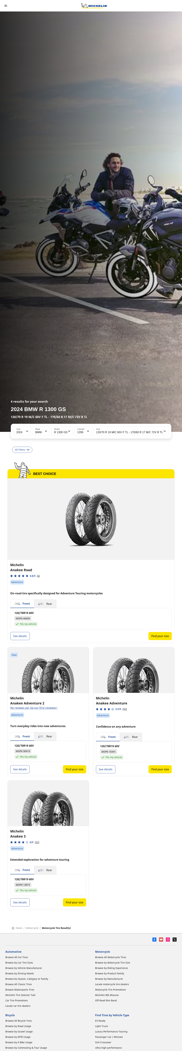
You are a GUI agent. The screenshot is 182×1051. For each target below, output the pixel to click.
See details (20, 636)
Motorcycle (32, 928)
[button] (26, 431)
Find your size (160, 636)
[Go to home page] (94, 6)
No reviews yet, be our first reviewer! (33, 708)
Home (17, 928)
